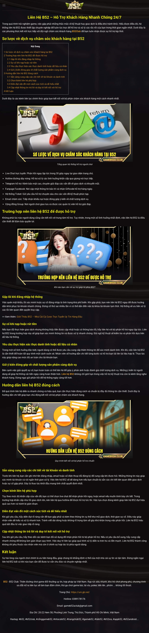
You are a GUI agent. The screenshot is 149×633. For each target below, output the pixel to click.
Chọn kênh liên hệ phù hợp (21, 80)
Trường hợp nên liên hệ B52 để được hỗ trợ (25, 55)
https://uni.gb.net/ (80, 592)
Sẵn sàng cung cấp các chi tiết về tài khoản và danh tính (36, 77)
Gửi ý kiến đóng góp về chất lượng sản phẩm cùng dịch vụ (36, 70)
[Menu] (4, 5)
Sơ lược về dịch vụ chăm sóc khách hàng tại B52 (28, 52)
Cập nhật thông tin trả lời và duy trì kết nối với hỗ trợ (34, 87)
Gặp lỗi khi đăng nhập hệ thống (24, 59)
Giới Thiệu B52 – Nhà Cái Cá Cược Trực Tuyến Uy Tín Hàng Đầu (49, 316)
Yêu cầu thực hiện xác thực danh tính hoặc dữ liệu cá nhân (37, 66)
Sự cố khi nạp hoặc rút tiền (22, 62)
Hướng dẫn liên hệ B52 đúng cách (21, 73)
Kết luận (8, 91)
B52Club (76, 31)
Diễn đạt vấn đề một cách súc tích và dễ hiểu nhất (33, 84)
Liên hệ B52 (68, 374)
